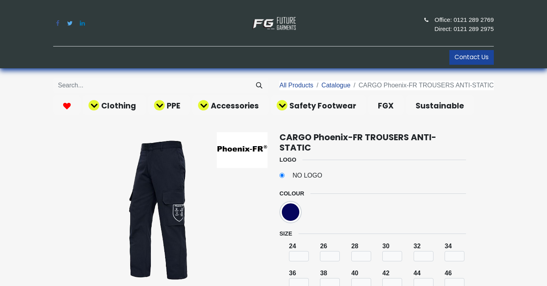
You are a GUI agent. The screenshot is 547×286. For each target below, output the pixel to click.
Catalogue (336, 85)
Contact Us (472, 57)
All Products (296, 85)
